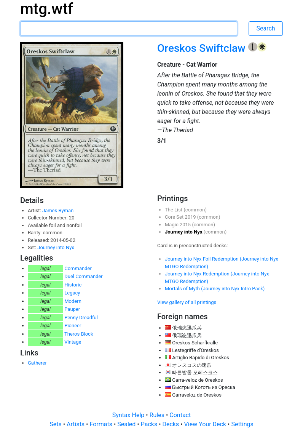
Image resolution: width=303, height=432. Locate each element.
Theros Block (78, 334)
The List (174, 210)
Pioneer (72, 325)
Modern (72, 301)
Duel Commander (83, 276)
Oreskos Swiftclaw (202, 48)
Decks (172, 424)
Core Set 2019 (181, 217)
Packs (150, 424)
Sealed (127, 424)
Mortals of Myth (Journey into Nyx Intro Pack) (215, 288)
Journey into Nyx (55, 247)
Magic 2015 (178, 224)
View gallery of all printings (186, 302)
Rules (158, 415)
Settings (242, 424)
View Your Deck (206, 424)
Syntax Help (129, 415)
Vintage (72, 342)
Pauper (72, 309)
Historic (72, 285)
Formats (101, 424)
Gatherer (37, 363)
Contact (180, 415)
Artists (76, 424)
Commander (78, 268)
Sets (56, 424)
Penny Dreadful (81, 317)
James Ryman (57, 210)
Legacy (72, 293)
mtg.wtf (46, 9)
